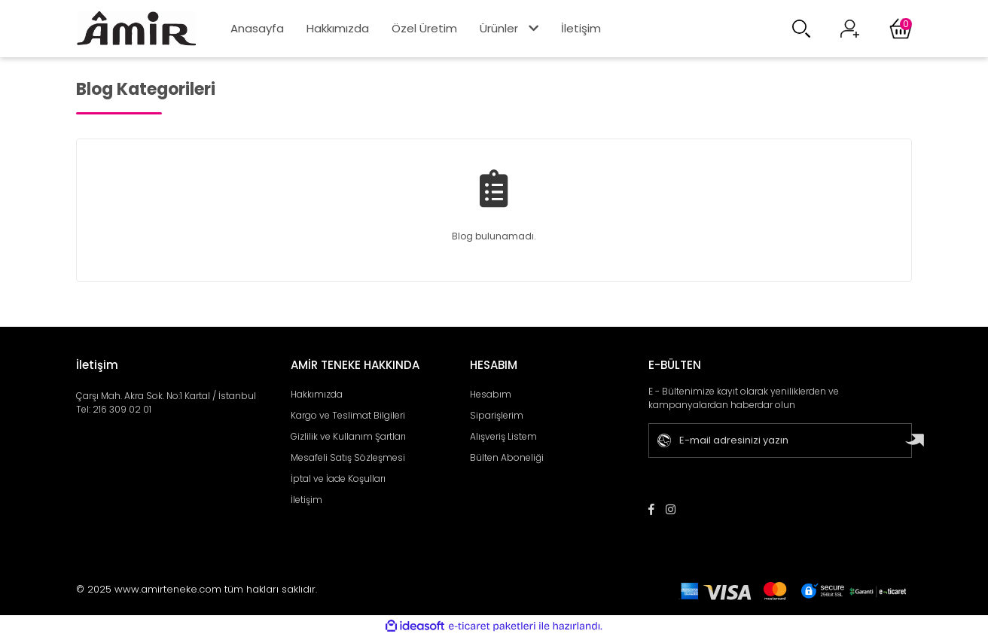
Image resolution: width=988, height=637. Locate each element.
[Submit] (917, 440)
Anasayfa (257, 28)
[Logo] (136, 28)
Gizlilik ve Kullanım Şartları (348, 436)
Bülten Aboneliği (507, 457)
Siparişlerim (496, 415)
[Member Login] (849, 29)
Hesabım (490, 394)
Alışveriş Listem (503, 436)
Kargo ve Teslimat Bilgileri (348, 415)
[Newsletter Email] (773, 440)
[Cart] (900, 28)
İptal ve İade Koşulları (338, 478)
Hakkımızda (337, 28)
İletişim (581, 28)
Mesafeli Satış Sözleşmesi (348, 457)
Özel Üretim (424, 28)
